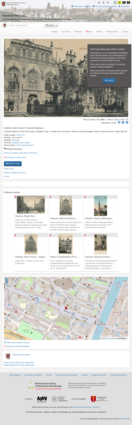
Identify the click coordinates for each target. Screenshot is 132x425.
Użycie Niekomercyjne (25, 145)
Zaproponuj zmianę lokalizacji (17, 346)
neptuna (15, 153)
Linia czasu (65, 32)
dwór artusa (23, 153)
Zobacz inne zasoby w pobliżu (17, 342)
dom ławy (33, 153)
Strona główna (15, 375)
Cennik (7, 176)
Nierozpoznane (112, 32)
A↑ (108, 2)
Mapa (89, 32)
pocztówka (15, 140)
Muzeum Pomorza (21, 355)
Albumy (99, 32)
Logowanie (124, 6)
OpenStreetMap (110, 338)
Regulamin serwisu (98, 375)
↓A (99, 2)
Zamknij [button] (109, 81)
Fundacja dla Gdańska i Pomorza (86, 407)
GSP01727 (20, 135)
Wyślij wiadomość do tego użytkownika (19, 365)
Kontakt (84, 375)
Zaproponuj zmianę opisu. (15, 157)
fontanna (7, 153)
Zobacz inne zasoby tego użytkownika (19, 362)
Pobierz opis (9, 169)
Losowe (125, 32)
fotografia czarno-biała (21, 143)
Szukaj (50, 25)
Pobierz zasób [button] (13, 164)
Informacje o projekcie (81, 6)
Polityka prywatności (118, 375)
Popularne (78, 32)
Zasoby (55, 32)
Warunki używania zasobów (105, 6)
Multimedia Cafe (123, 419)
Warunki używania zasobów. (15, 173)
